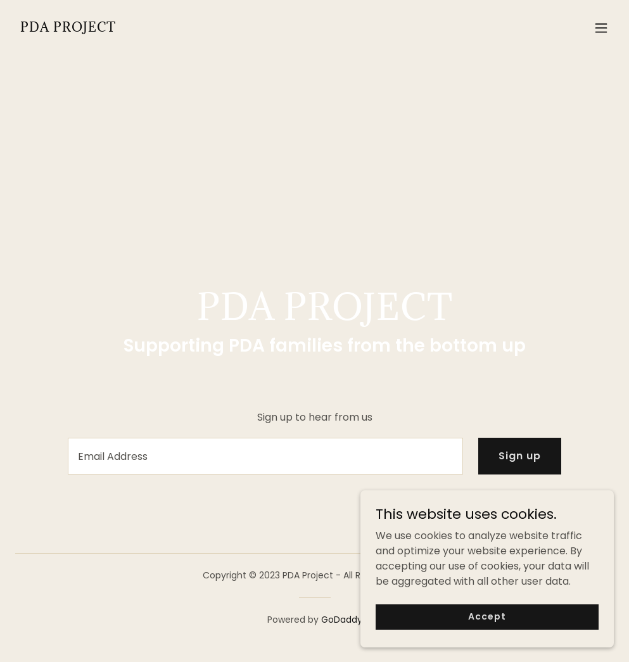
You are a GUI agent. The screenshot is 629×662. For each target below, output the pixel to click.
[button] (601, 28)
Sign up (520, 456)
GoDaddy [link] (341, 619)
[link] (68, 28)
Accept (486, 616)
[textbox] (265, 456)
